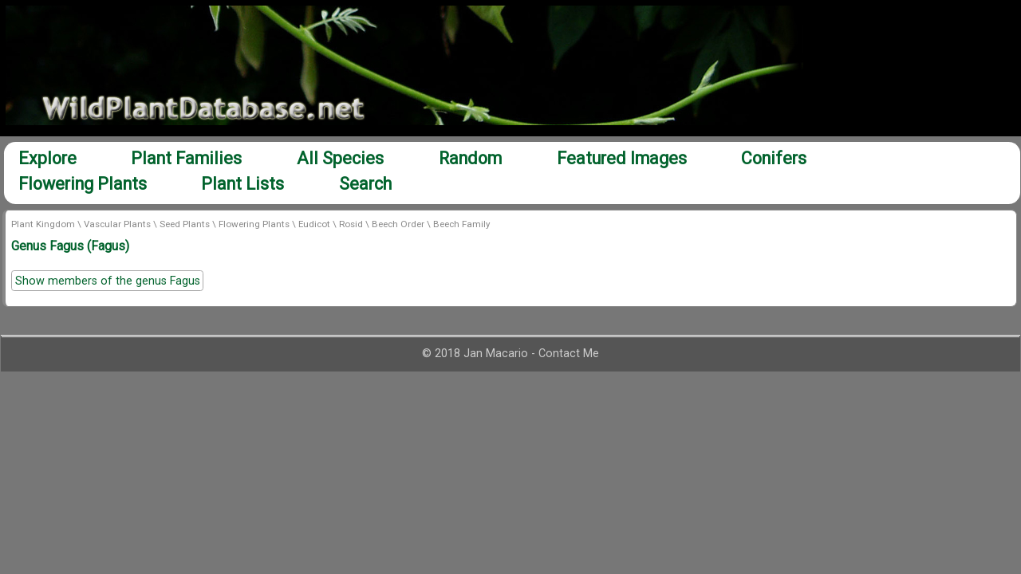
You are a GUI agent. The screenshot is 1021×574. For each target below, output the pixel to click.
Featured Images (622, 158)
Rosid (351, 224)
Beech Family (461, 224)
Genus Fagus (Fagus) (70, 246)
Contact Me (568, 353)
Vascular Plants (117, 224)
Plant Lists (242, 184)
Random (470, 158)
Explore (47, 158)
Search (365, 184)
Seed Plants (185, 224)
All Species (340, 158)
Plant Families (186, 158)
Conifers (773, 158)
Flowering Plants (82, 184)
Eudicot (314, 224)
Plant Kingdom (43, 224)
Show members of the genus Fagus (107, 281)
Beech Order (398, 224)
